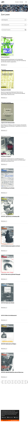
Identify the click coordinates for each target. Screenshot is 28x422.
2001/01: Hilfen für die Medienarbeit (9, 315)
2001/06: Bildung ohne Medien (7, 188)
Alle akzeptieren (14, 420)
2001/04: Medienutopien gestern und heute (10, 246)
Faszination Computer (6, 156)
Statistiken (16, 417)
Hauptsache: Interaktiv (6, 89)
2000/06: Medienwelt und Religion (8, 343)
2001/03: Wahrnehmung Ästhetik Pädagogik (10, 274)
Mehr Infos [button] (3, 415)
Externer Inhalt (10, 417)
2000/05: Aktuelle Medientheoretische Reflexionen (12, 372)
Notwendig (4, 417)
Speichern (5, 420)
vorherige (2, 382)
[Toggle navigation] (26, 2)
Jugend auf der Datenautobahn (8, 122)
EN (22, 2)
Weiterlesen (3, 64)
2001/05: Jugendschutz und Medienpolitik (10, 216)
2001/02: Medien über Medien (7, 302)
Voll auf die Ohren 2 (5, 57)
